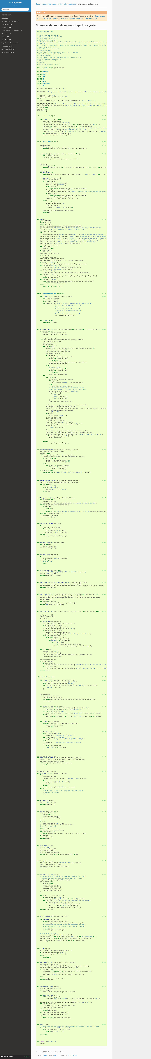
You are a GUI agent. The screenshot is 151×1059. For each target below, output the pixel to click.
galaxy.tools (57, 4)
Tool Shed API (6, 40)
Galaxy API (5, 37)
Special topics (6, 27)
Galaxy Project (16, 2)
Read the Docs (73, 1055)
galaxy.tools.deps (70, 4)
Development (6, 34)
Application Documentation (10, 43)
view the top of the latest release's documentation (79, 18)
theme (56, 1055)
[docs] (104, 115)
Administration (6, 25)
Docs (38, 4)
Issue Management (7, 52)
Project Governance (8, 49)
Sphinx (45, 1055)
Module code (46, 4)
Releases (4, 18)
